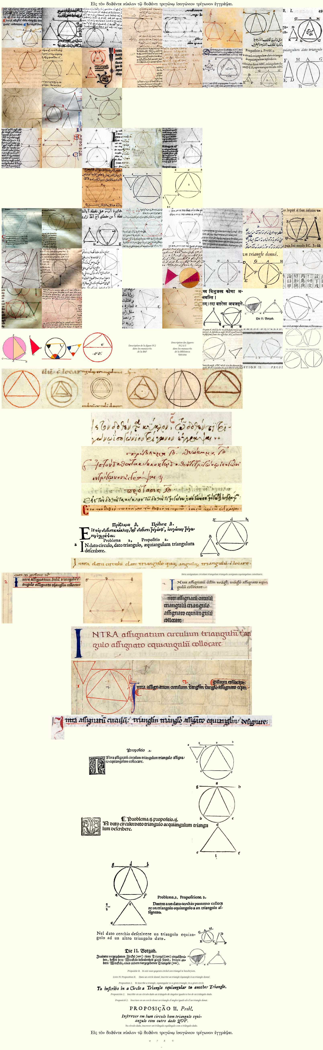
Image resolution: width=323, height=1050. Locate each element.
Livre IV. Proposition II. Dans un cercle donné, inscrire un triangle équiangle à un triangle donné (161, 977)
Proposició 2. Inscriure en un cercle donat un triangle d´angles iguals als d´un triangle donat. (161, 1000)
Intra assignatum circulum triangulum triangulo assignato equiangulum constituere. (222, 574)
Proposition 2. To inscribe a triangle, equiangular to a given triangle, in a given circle (161, 983)
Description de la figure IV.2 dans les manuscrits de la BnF (142, 348)
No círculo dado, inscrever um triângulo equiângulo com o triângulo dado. (161, 1025)
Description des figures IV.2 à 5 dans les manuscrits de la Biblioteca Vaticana (182, 348)
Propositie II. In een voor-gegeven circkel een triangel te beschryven (161, 971)
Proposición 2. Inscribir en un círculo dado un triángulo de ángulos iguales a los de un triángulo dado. (161, 994)
